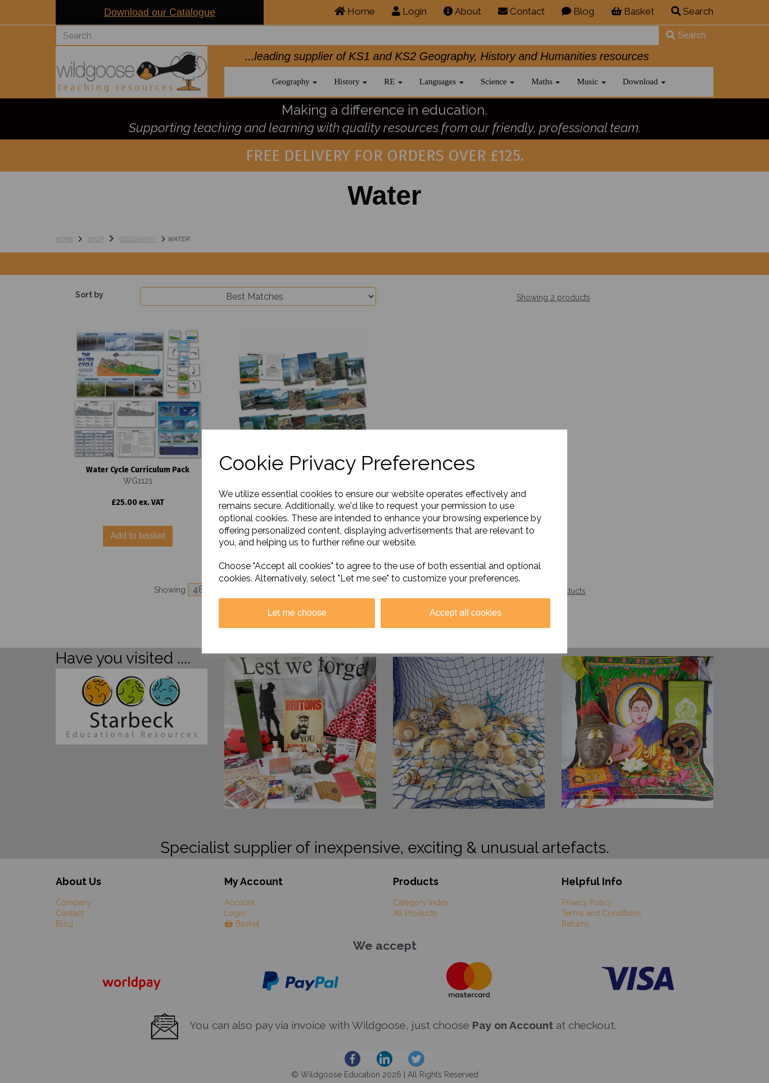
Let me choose (297, 612)
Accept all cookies (465, 612)
